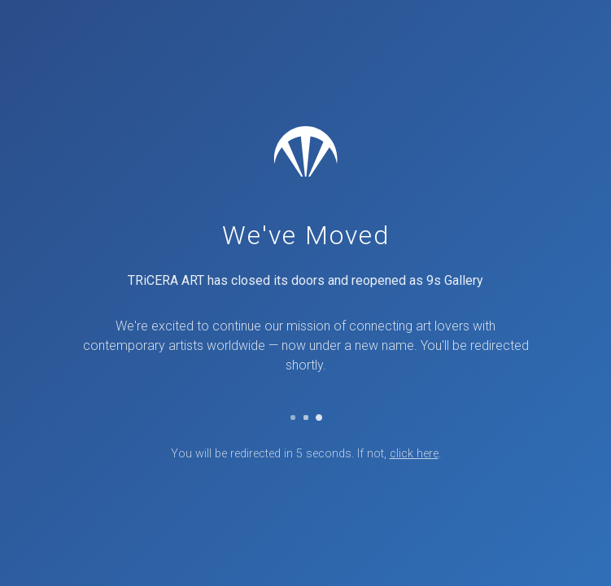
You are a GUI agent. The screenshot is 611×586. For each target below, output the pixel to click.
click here (414, 454)
